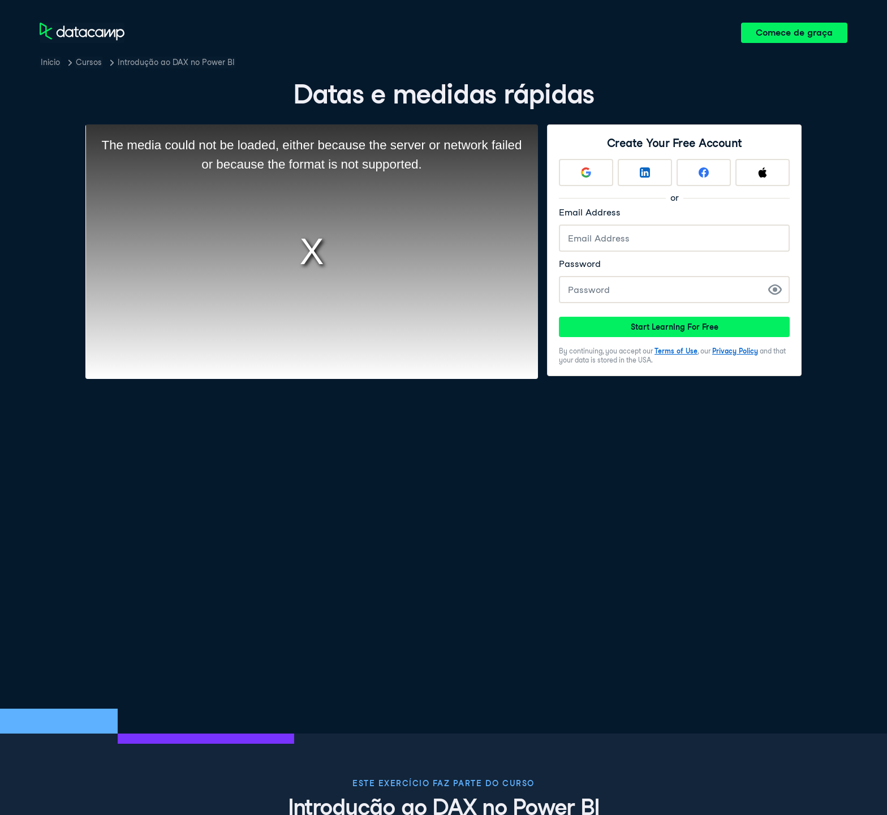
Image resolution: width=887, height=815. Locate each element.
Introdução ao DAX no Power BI (176, 62)
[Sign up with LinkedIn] (645, 172)
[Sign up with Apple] (762, 172)
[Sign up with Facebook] (704, 172)
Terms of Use (676, 351)
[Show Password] (775, 289)
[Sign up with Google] (586, 172)
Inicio (50, 62)
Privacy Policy (735, 351)
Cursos (89, 62)
